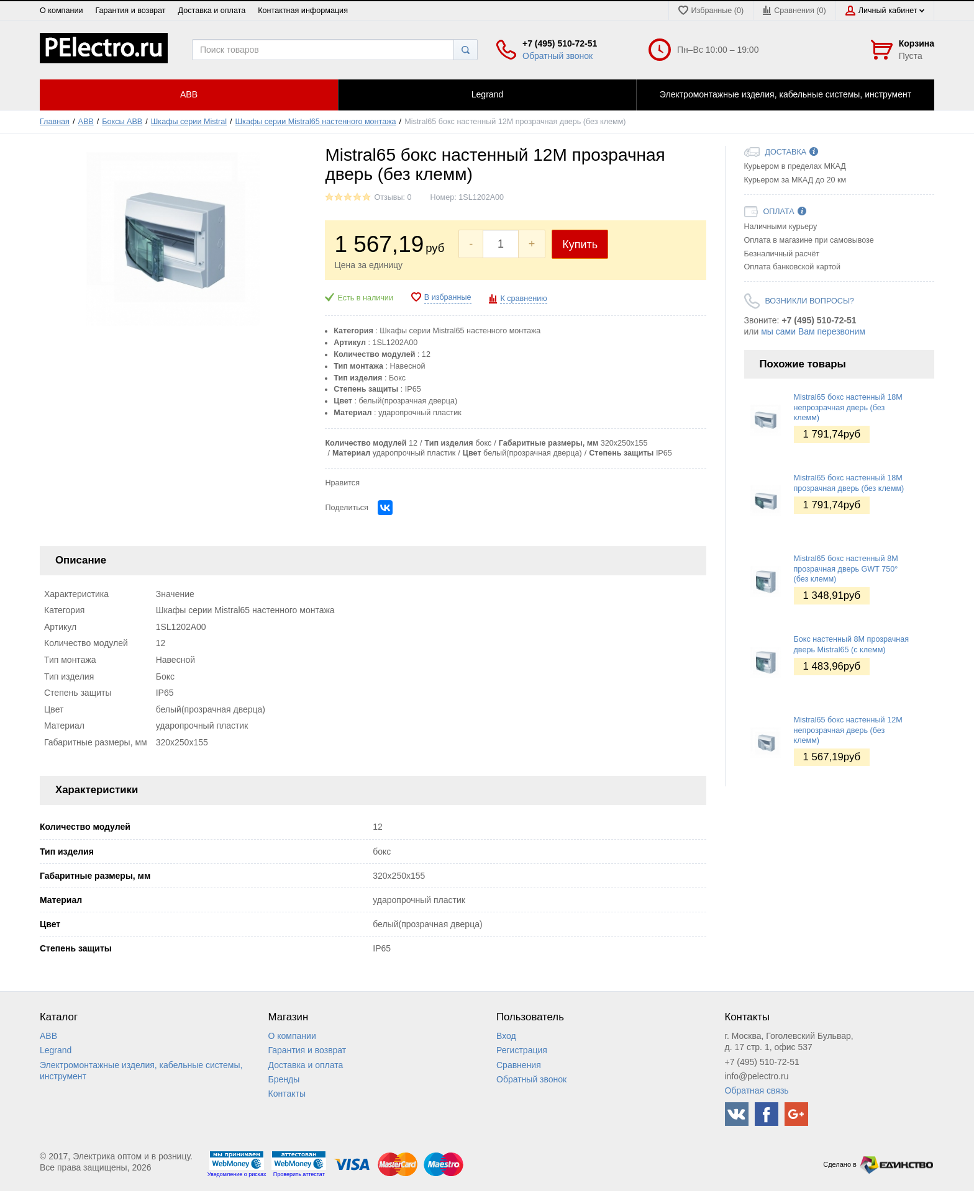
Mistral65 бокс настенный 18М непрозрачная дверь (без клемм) (848, 407)
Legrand (55, 1050)
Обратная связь (757, 1090)
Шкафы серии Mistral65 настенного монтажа (315, 121)
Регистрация (521, 1050)
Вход (506, 1036)
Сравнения (518, 1065)
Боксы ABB (122, 121)
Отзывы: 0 (392, 197)
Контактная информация (303, 10)
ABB (86, 121)
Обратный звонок (557, 56)
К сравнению (523, 298)
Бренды (284, 1079)
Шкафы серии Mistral (189, 121)
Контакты (287, 1094)
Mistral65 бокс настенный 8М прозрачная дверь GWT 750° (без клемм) (846, 568)
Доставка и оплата (212, 10)
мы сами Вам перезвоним (813, 331)
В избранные (447, 297)
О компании (61, 10)
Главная (55, 121)
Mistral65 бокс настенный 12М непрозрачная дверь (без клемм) (848, 730)
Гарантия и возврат (130, 10)
